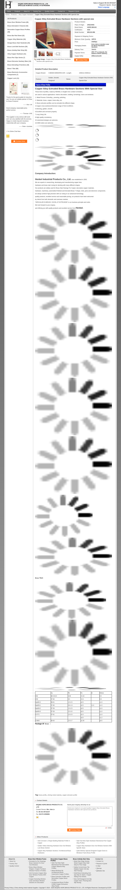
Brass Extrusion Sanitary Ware (17, 61)
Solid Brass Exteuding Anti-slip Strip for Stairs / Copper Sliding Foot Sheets (82, 874)
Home (9, 11)
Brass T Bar (11, 68)
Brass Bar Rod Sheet (14, 35)
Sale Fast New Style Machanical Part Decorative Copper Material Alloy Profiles (60, 865)
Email (114, 5)
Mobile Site (100, 871)
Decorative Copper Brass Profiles (18, 29)
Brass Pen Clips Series (15, 57)
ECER (109, 888)
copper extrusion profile (69, 795)
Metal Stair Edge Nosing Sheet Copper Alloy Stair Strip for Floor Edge (81, 863)
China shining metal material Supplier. (26, 888)
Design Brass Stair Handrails (17, 43)
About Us (27, 11)
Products (17, 11)
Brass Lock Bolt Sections (16, 46)
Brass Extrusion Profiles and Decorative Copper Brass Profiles (60, 878)
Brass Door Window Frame (16, 22)
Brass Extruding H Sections (16, 65)
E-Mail (98, 866)
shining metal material (54, 795)
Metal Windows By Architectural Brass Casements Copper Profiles (60, 872)
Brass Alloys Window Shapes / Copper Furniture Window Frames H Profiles (37, 869)
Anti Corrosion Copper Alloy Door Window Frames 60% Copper (38, 874)
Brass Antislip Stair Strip (15, 50)
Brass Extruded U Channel (16, 26)
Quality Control (49, 11)
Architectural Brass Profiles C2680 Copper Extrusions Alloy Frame (60, 884)
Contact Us (61, 11)
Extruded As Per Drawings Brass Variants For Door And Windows (37, 863)
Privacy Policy (8, 888)
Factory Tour (37, 11)
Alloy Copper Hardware (25, 14)
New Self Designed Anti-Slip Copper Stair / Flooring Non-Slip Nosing (83, 880)
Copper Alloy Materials (15, 39)
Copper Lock (11, 78)
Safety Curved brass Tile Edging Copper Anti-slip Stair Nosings (81, 869)
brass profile (43, 795)
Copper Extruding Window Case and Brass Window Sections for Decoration (37, 880)
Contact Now (82, 60)
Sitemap (99, 868)
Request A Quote (105, 5)
